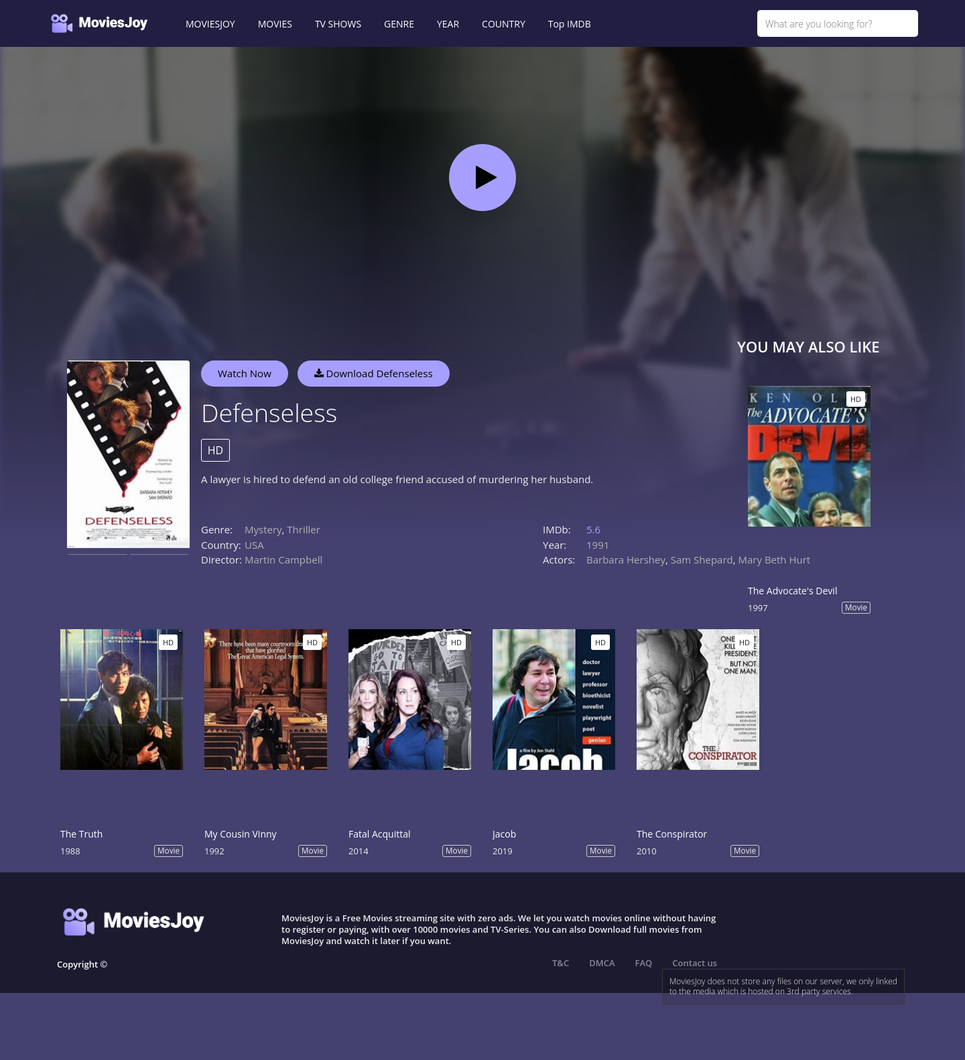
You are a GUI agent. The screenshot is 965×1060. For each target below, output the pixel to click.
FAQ (644, 963)
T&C (560, 963)
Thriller (303, 529)
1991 (597, 544)
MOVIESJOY (210, 23)
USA (254, 544)
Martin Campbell (283, 559)
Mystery (263, 529)
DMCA (602, 963)
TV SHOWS (338, 23)
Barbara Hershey (625, 559)
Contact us (694, 963)
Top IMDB (569, 23)
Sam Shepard (702, 559)
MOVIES (275, 23)
